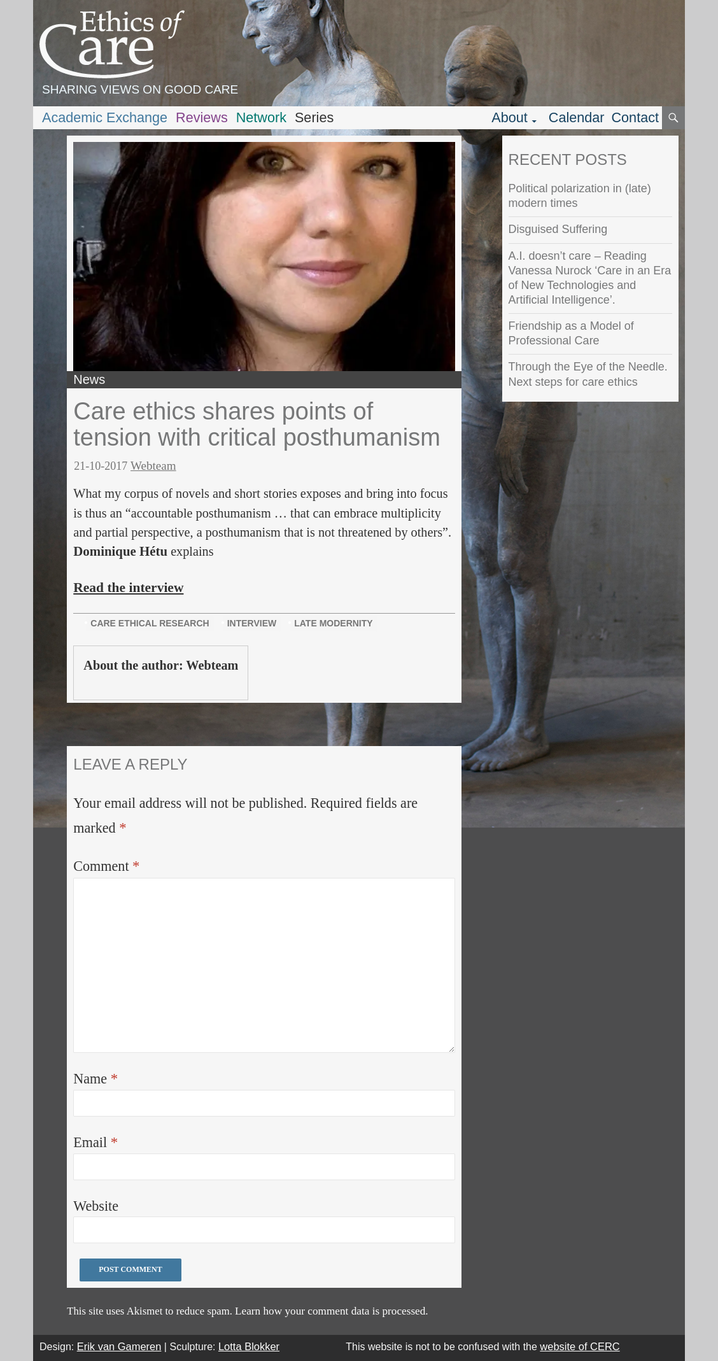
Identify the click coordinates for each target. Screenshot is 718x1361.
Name (95, 1079)
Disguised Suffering (558, 229)
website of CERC (579, 1346)
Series (314, 117)
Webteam (153, 465)
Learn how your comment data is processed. (331, 1311)
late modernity (333, 623)
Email (95, 1142)
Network (261, 117)
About (509, 117)
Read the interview (128, 587)
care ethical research (149, 623)
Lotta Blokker (248, 1346)
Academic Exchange (104, 117)
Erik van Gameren (119, 1346)
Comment (106, 866)
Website (95, 1206)
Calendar (577, 117)
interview (252, 623)
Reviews (202, 117)
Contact (635, 117)
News (89, 379)
